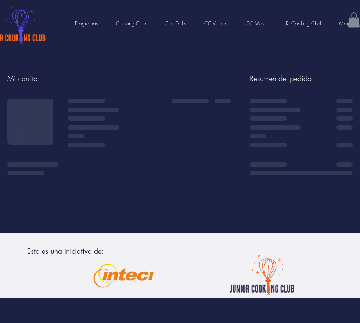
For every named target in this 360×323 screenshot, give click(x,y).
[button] (354, 20)
